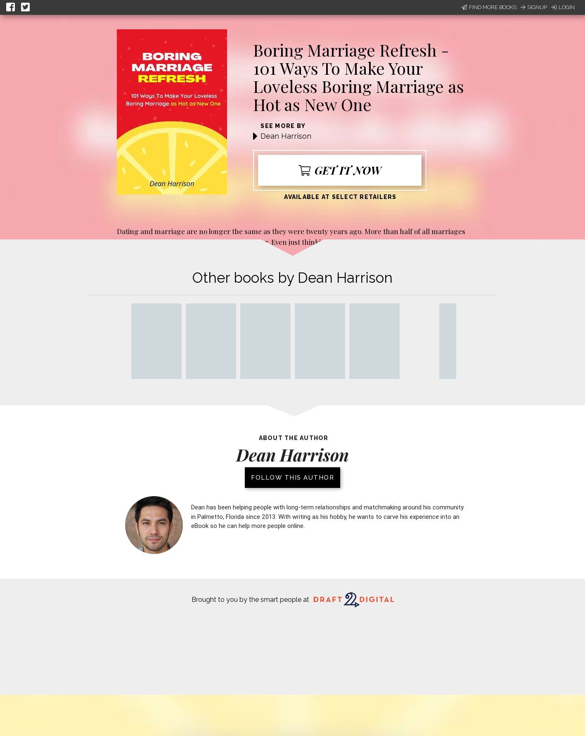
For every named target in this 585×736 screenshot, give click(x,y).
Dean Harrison (286, 136)
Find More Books (489, 7)
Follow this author (292, 477)
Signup (534, 7)
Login (563, 7)
